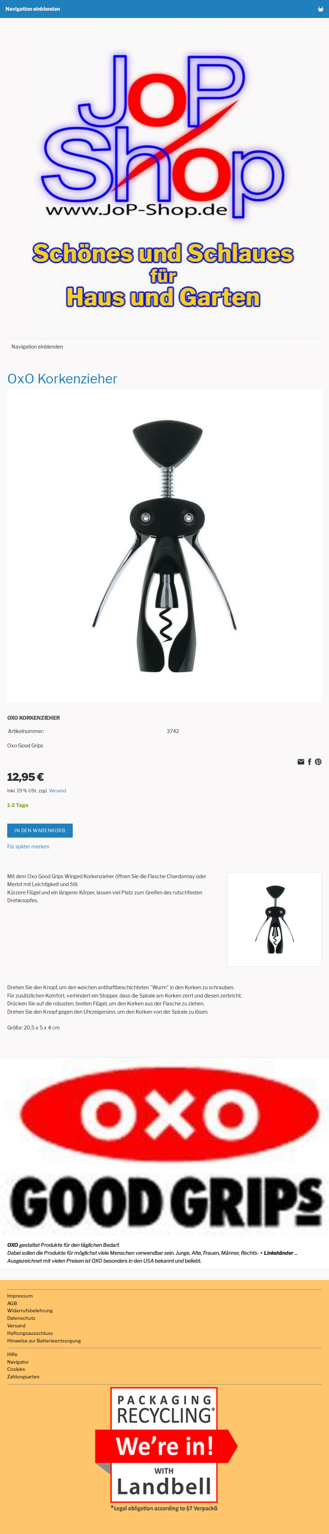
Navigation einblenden (32, 9)
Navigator (18, 1362)
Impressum (20, 1296)
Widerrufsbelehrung (30, 1310)
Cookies (16, 1369)
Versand (57, 790)
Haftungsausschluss (30, 1333)
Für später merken (28, 846)
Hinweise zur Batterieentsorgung (44, 1341)
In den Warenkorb (40, 830)
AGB (12, 1303)
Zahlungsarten (23, 1376)
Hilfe (12, 1354)
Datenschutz (21, 1318)
